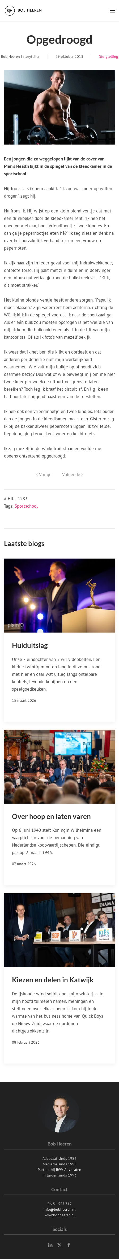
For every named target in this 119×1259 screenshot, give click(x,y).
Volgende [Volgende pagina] (72, 474)
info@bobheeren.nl (59, 1209)
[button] (112, 10)
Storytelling (108, 56)
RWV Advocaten (68, 1169)
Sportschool (26, 506)
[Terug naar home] (24, 10)
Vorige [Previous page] (43, 474)
